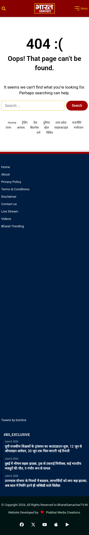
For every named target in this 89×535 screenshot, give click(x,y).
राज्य (8, 127)
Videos (6, 219)
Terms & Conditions (15, 189)
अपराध (21, 127)
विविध (49, 132)
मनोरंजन (78, 127)
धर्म (38, 132)
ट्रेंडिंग (25, 122)
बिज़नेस (34, 127)
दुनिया (46, 122)
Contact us (9, 204)
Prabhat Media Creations (59, 512)
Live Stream (9, 211)
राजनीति (76, 122)
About (5, 174)
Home (12, 122)
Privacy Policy (11, 182)
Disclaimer (8, 196)
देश (35, 122)
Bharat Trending (12, 226)
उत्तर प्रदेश (60, 122)
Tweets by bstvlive (13, 420)
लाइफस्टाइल (61, 127)
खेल (46, 127)
